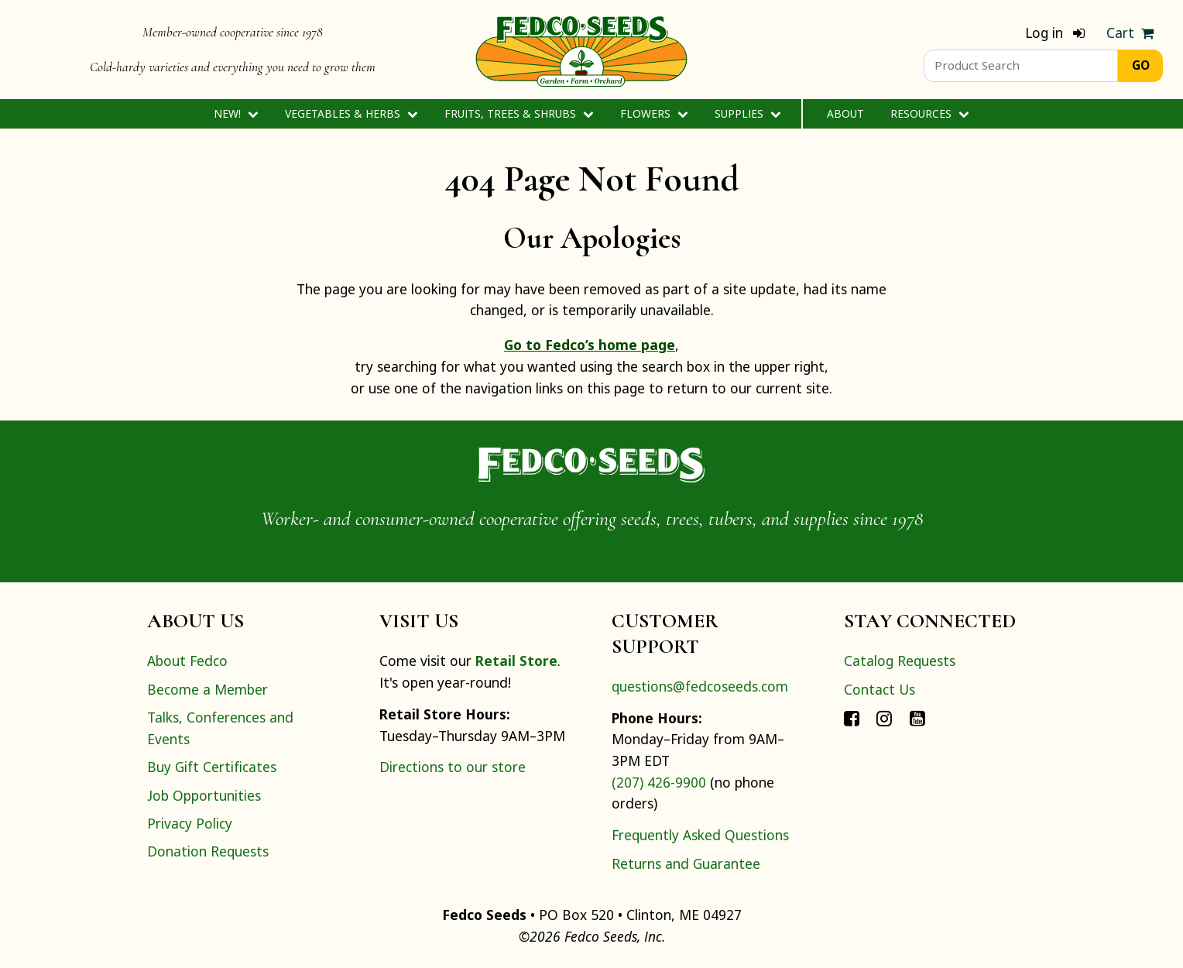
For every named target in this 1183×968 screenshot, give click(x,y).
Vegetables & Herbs (351, 113)
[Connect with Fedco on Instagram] (884, 717)
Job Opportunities (204, 795)
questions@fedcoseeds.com (700, 686)
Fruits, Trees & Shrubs (518, 113)
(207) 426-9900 (659, 782)
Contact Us (879, 689)
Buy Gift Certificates (211, 766)
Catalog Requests (899, 660)
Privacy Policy (189, 823)
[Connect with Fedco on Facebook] (851, 717)
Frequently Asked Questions (700, 835)
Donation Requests (208, 851)
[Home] (581, 50)
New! (236, 113)
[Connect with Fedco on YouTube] (917, 717)
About (845, 113)
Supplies (747, 113)
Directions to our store (452, 766)
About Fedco (187, 660)
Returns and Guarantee (686, 863)
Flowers (654, 113)
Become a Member (207, 689)
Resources (929, 113)
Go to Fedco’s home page (589, 344)
